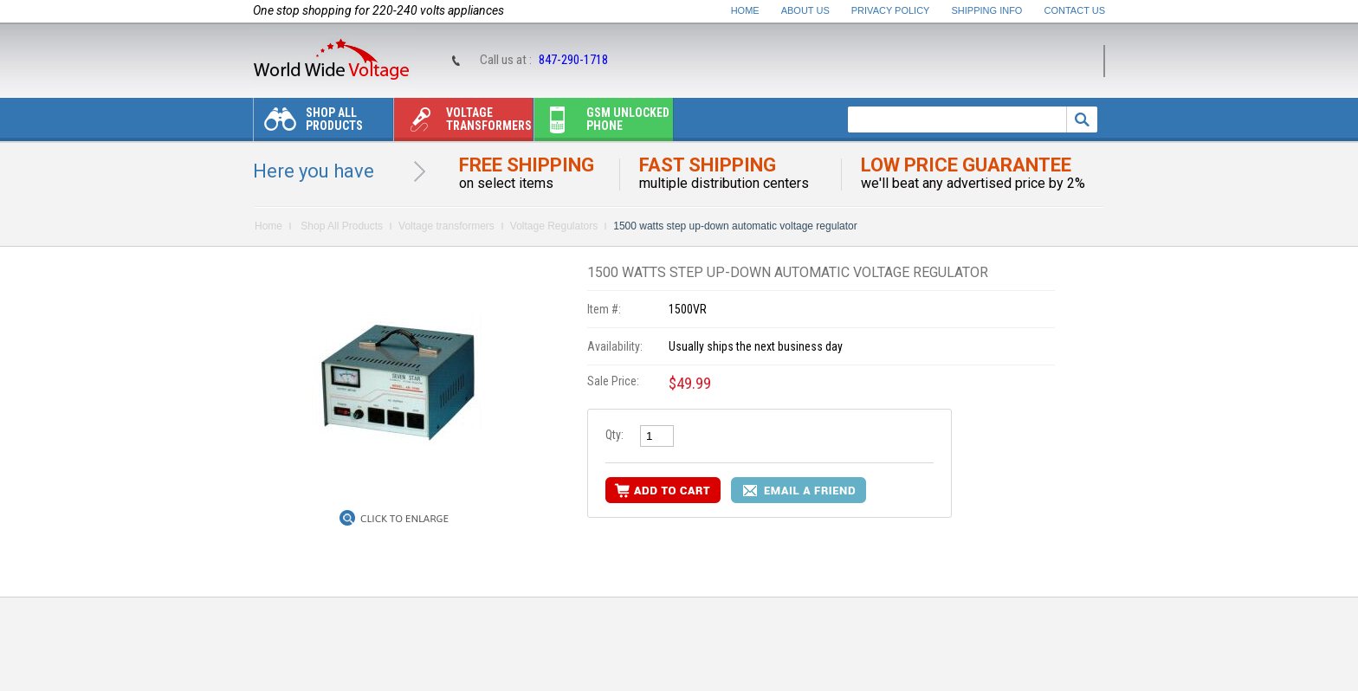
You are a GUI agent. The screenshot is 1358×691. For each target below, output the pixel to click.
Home (745, 10)
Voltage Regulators (554, 226)
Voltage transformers (463, 123)
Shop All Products (308, 123)
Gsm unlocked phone (601, 123)
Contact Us (1075, 10)
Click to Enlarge (404, 519)
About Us (805, 10)
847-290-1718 (573, 60)
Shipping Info (987, 10)
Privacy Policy (890, 10)
